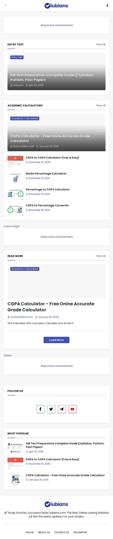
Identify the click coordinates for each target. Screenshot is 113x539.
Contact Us (61, 532)
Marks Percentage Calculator (46, 173)
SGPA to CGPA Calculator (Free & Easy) (52, 157)
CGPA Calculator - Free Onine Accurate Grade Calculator (50, 138)
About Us (44, 532)
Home (30, 532)
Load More (56, 340)
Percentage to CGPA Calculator (48, 189)
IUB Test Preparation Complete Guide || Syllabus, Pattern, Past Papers (52, 77)
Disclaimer (80, 532)
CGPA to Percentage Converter (47, 205)
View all (101, 44)
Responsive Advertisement (57, 25)
